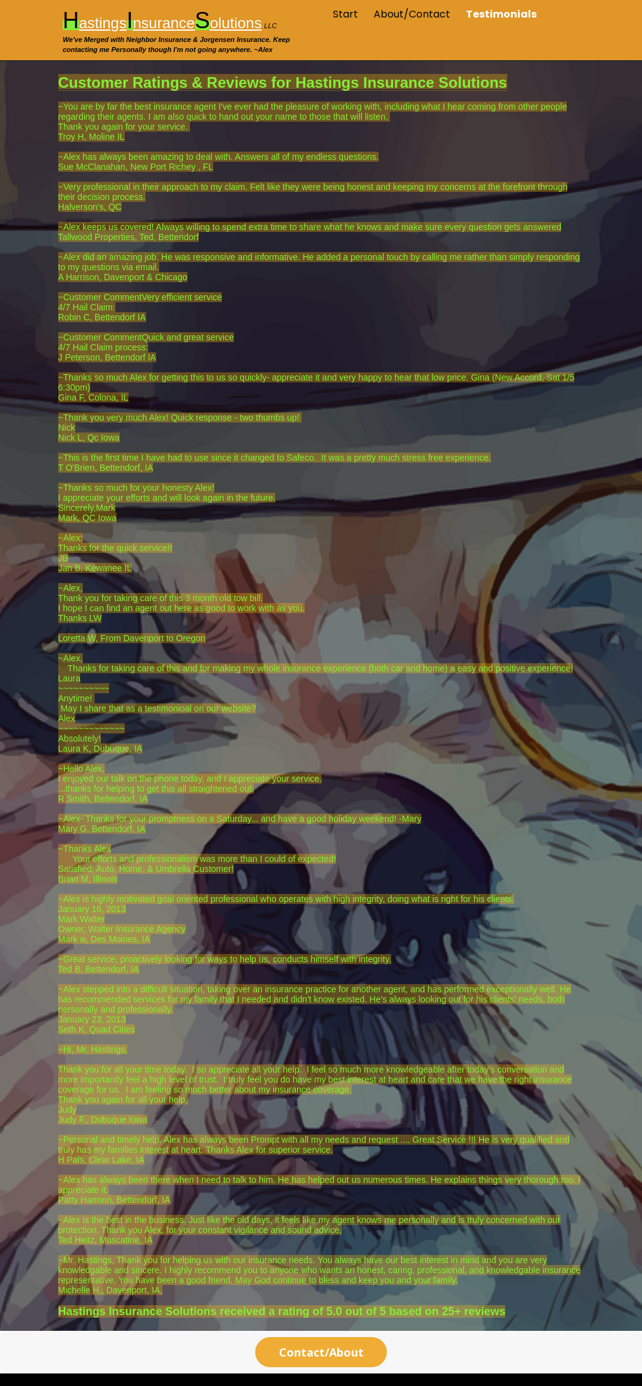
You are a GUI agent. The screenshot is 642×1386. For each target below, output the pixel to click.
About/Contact (412, 14)
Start (345, 14)
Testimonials (501, 14)
